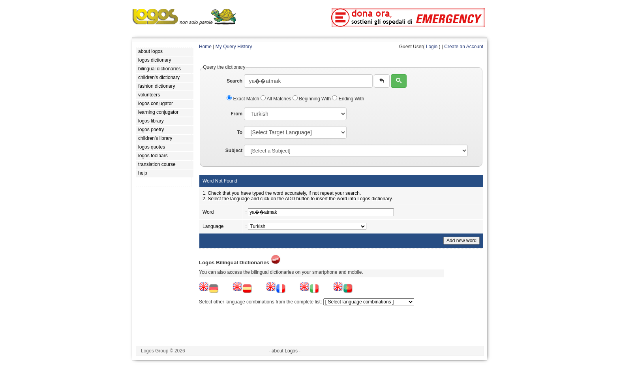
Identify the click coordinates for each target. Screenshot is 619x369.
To (239, 132)
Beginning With (312, 99)
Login (431, 46)
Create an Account (463, 46)
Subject (233, 150)
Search (234, 81)
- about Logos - (285, 351)
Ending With (348, 99)
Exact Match (244, 99)
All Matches (277, 99)
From (236, 114)
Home (205, 46)
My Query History (234, 46)
